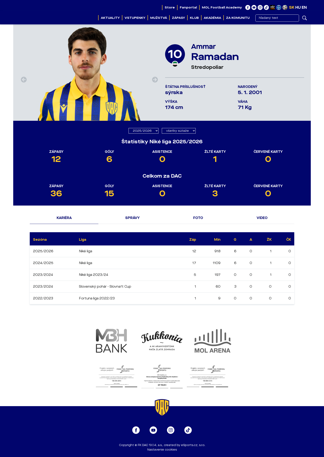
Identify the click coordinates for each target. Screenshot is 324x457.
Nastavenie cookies (162, 450)
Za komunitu (238, 18)
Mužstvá (158, 18)
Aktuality (110, 18)
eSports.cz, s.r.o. (193, 445)
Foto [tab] (198, 218)
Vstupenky (135, 18)
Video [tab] (262, 218)
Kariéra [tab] (64, 218)
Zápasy (178, 18)
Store (170, 7)
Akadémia (212, 18)
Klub (194, 18)
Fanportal (188, 7)
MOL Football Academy (222, 7)
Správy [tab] (132, 218)
